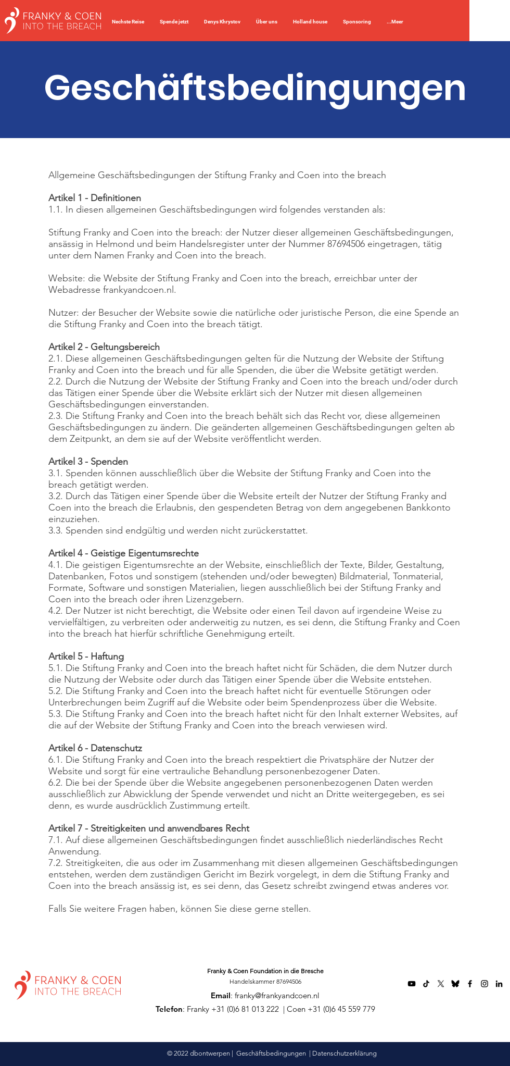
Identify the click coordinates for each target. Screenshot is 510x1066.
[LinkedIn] (499, 983)
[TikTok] (426, 983)
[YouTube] (411, 983)
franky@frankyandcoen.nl (277, 995)
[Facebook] (470, 983)
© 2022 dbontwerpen (199, 1053)
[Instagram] (484, 983)
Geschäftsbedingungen (271, 1053)
